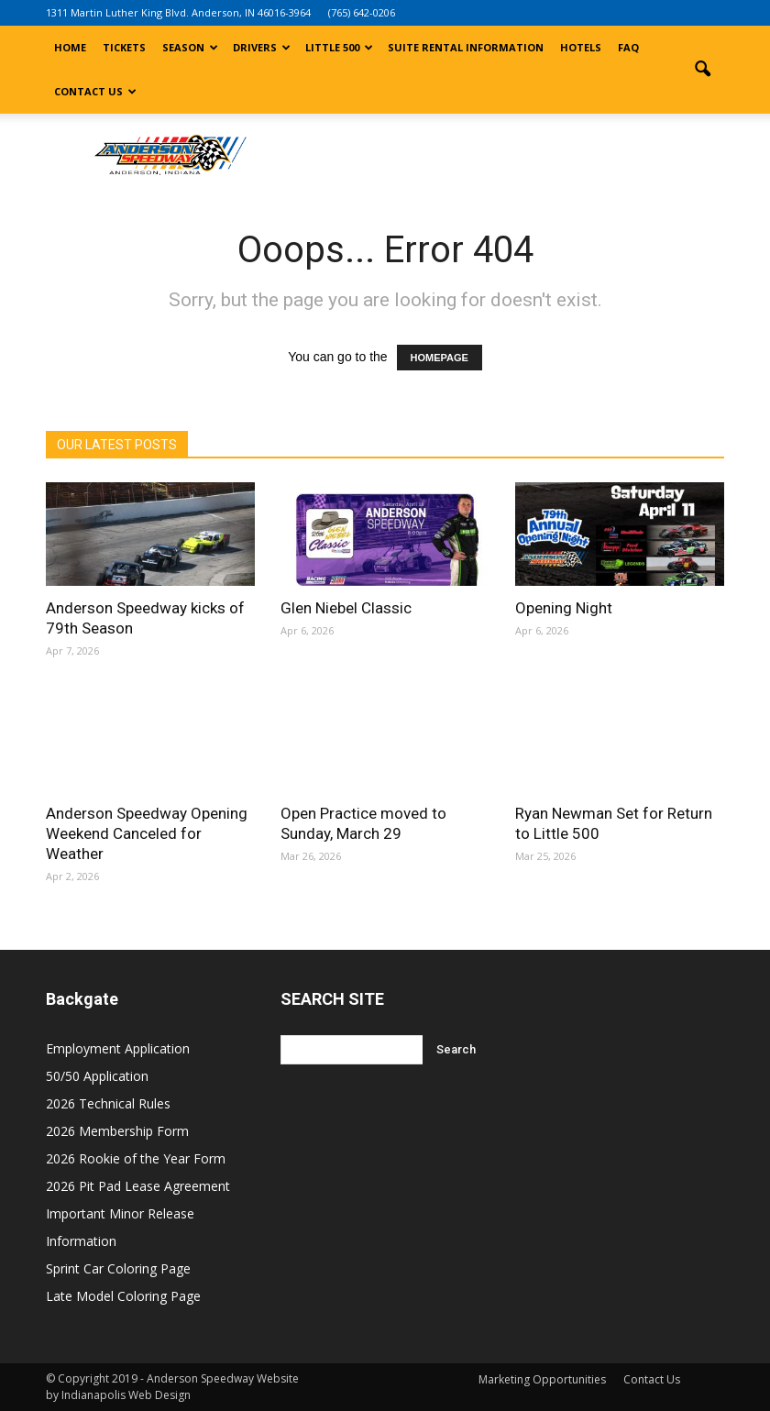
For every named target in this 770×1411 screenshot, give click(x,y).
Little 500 (339, 47)
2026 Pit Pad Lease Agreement (138, 1186)
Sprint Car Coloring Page (118, 1268)
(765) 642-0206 (361, 12)
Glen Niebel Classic (346, 608)
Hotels (580, 47)
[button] (702, 70)
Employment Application (118, 1048)
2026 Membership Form (117, 1131)
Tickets (124, 47)
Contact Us (95, 91)
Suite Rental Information (466, 47)
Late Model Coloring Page (123, 1296)
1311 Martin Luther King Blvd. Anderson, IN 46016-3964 (178, 12)
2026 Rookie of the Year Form (136, 1158)
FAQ (628, 47)
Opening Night (563, 608)
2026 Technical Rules (108, 1103)
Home (70, 47)
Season (190, 47)
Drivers (262, 47)
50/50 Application (97, 1076)
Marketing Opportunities (542, 1379)
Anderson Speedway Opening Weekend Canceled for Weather (147, 833)
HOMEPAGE (439, 357)
